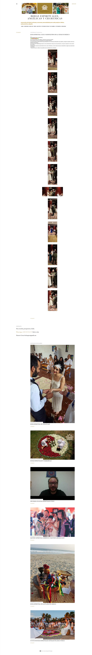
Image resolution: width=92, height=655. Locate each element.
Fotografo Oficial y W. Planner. (47, 26)
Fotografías (57, 26)
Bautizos (38, 26)
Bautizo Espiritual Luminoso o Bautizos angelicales (47, 538)
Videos (34, 26)
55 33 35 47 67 (28, 332)
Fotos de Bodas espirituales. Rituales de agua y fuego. (47, 640)
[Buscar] (74, 3)
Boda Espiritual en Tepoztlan (40, 424)
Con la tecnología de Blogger (46, 651)
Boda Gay (31, 26)
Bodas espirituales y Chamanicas (40, 461)
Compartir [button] (18, 32)
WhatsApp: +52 (20, 332)
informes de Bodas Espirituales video (42, 501)
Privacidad (63, 26)
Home (22, 26)
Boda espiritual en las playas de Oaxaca (43, 604)
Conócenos (26, 26)
